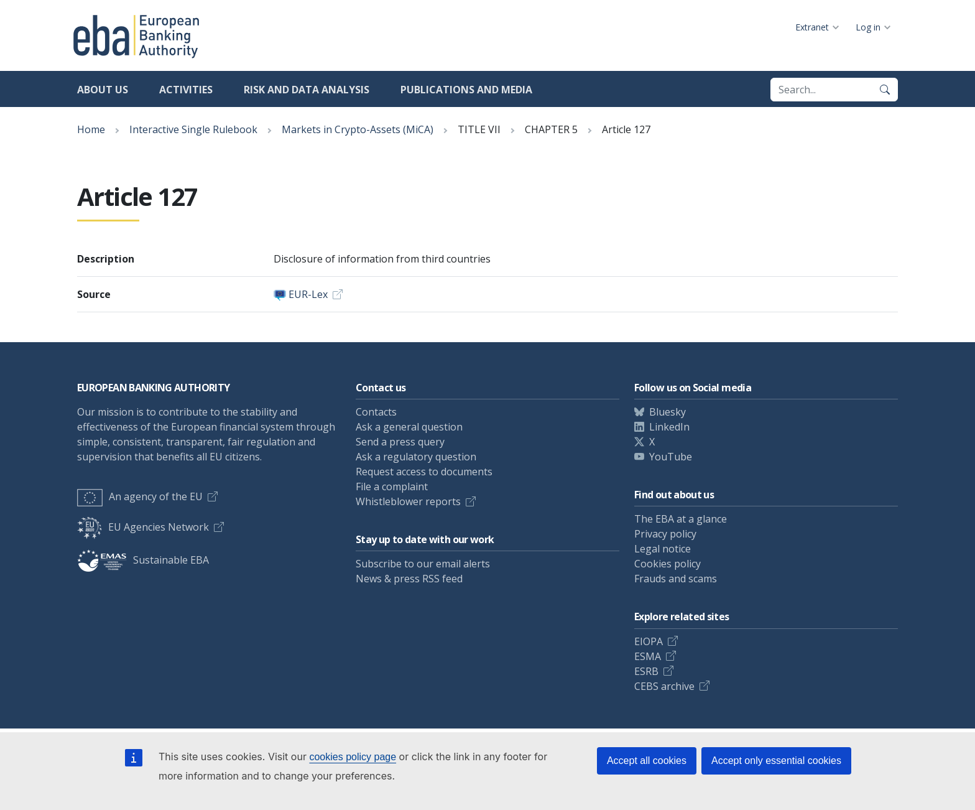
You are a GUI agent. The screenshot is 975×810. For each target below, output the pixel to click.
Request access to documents (424, 471)
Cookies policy (667, 563)
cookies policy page (352, 757)
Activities (186, 89)
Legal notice (662, 549)
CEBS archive (664, 686)
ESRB (646, 671)
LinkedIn (669, 427)
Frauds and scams (675, 578)
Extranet (812, 27)
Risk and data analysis (306, 89)
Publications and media (466, 89)
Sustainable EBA (143, 560)
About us (102, 89)
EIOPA (648, 641)
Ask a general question (409, 427)
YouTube (670, 456)
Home (91, 129)
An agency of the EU (140, 496)
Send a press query (400, 442)
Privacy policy (665, 534)
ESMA (647, 656)
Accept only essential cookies (776, 760)
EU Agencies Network (143, 527)
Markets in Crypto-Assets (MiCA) (357, 129)
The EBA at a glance (680, 519)
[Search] (885, 89)
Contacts (376, 412)
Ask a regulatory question (416, 456)
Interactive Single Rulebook (193, 129)
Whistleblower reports (408, 501)
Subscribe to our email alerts (423, 563)
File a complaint (392, 486)
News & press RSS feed (409, 578)
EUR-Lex (308, 294)
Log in (868, 27)
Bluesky (667, 412)
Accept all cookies (646, 760)
